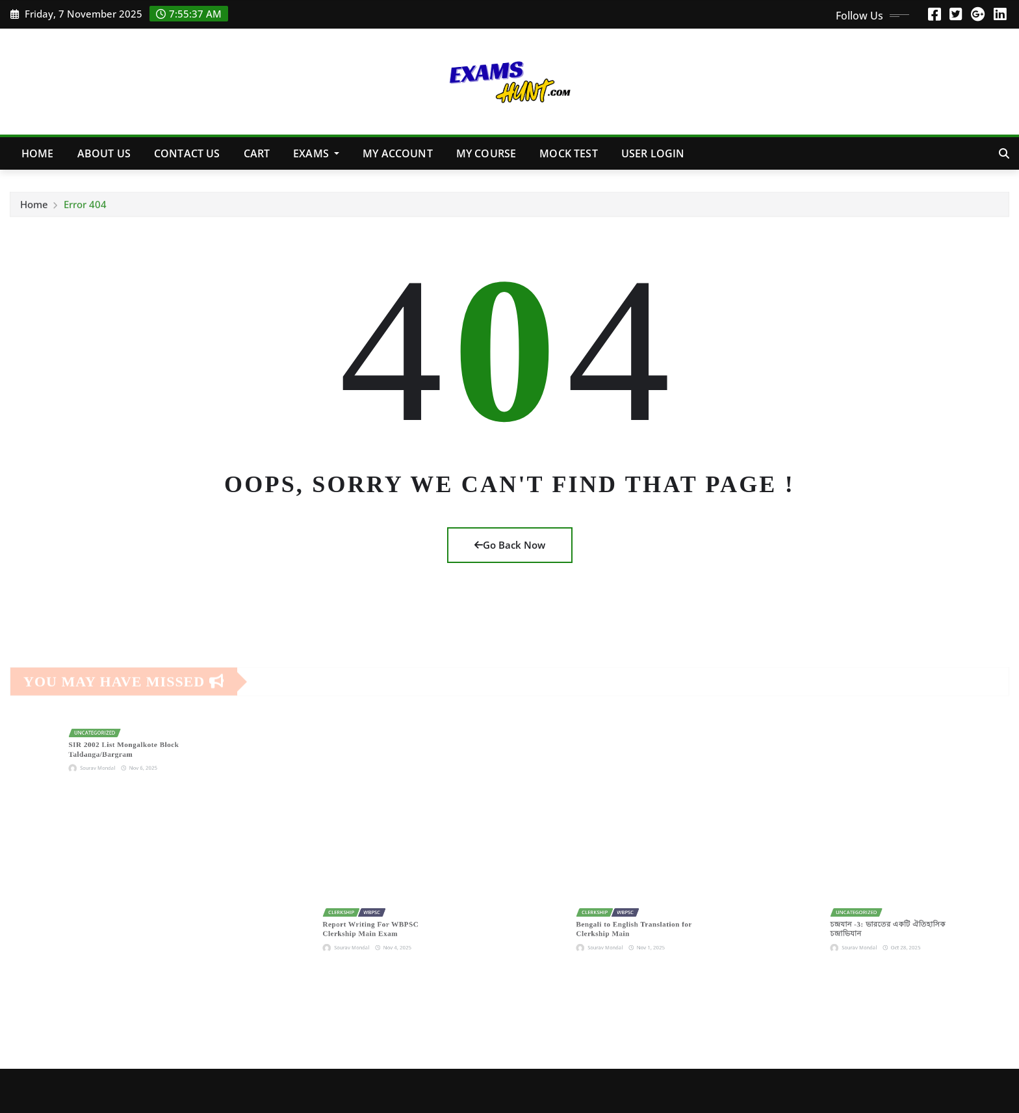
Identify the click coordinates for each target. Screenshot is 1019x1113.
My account (398, 153)
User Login (653, 153)
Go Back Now (509, 544)
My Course (486, 153)
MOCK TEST (568, 153)
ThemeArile (334, 1089)
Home (37, 153)
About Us (104, 153)
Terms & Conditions (960, 1089)
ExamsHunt (193, 1089)
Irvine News (261, 1089)
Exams (316, 153)
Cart (257, 153)
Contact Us (187, 153)
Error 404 (85, 208)
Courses (686, 1089)
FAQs (735, 1089)
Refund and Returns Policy (829, 1089)
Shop (636, 1089)
